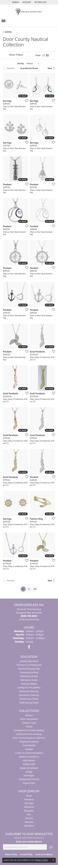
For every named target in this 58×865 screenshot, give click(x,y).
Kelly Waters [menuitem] (29, 760)
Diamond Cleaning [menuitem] (29, 691)
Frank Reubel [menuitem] (29, 745)
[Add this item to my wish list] (26, 100)
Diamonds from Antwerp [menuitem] (29, 734)
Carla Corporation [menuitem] (29, 719)
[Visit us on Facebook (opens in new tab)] (29, 647)
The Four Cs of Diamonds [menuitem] (29, 664)
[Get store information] (29, 619)
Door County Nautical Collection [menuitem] (29, 737)
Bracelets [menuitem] (29, 810)
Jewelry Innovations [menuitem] (29, 756)
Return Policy (11, 854)
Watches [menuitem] (29, 822)
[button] (15, 2)
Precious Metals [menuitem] (29, 683)
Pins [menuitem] (29, 814)
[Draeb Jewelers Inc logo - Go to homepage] (29, 12)
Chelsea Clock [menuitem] (29, 722)
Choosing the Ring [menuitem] (29, 672)
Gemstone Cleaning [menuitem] (29, 695)
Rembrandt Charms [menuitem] (29, 779)
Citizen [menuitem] (29, 726)
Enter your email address (29, 841)
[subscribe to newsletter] (51, 847)
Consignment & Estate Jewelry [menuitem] (29, 730)
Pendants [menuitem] (29, 799)
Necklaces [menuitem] (29, 807)
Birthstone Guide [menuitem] (29, 676)
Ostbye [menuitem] (29, 771)
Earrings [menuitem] (29, 803)
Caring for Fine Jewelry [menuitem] (29, 687)
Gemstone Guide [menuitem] (29, 680)
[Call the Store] (29, 615)
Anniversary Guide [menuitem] (29, 698)
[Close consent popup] (53, 860)
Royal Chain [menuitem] (29, 783)
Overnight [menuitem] (29, 775)
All (35, 589)
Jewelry (8, 32)
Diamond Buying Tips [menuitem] (29, 668)
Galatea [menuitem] (29, 749)
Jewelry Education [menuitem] (29, 661)
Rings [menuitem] (29, 795)
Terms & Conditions (44, 854)
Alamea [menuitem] (29, 715)
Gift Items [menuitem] (29, 825)
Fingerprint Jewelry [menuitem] (29, 741)
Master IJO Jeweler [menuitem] (29, 767)
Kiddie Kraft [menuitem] (29, 764)
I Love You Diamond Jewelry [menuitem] (29, 752)
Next (50, 68)
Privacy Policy (26, 854)
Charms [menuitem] (29, 818)
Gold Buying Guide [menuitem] (28, 702)
